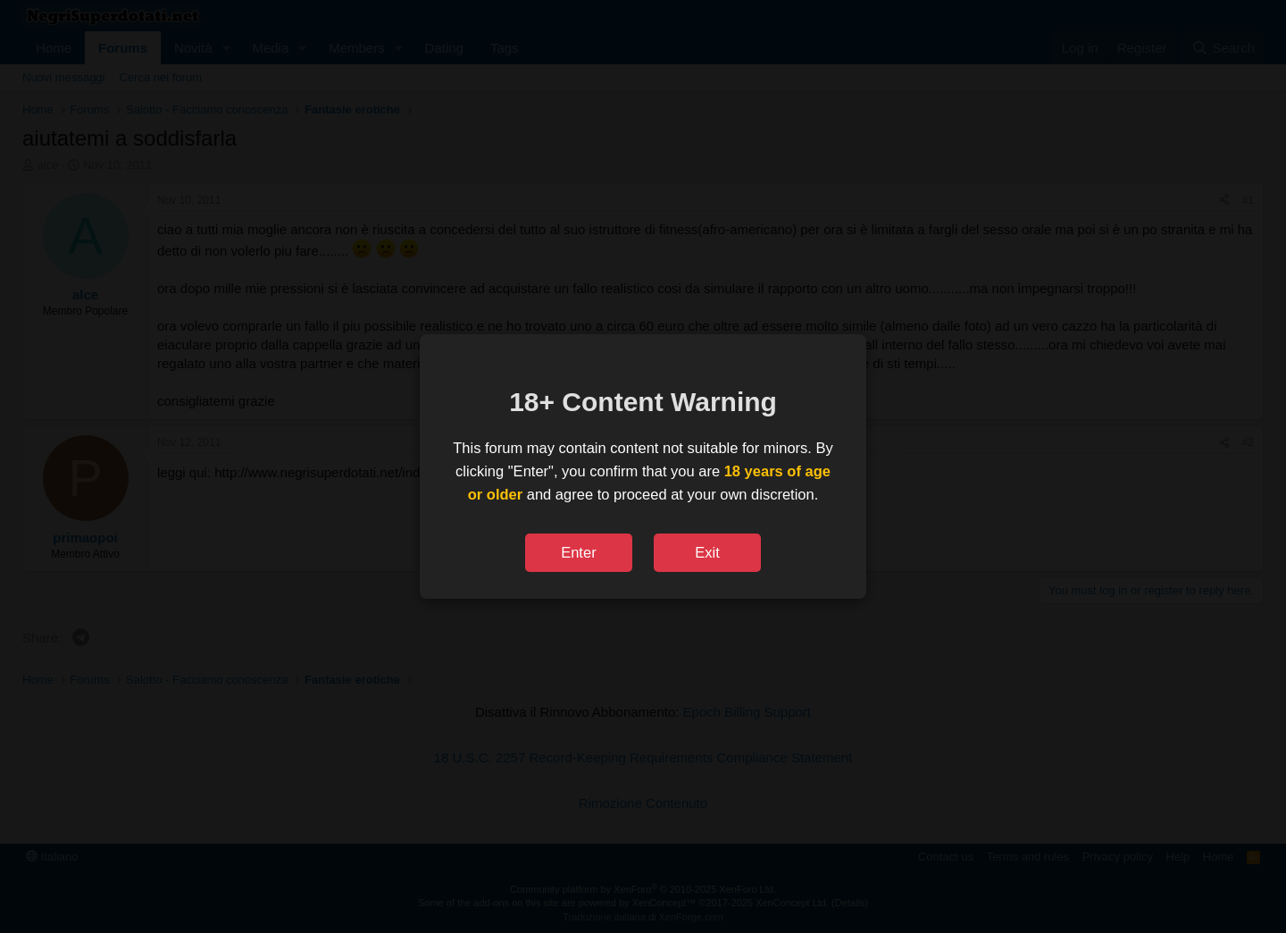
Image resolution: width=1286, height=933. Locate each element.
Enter (578, 552)
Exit (707, 552)
